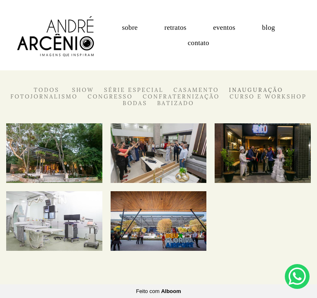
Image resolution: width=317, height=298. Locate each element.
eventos (224, 27)
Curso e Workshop (268, 96)
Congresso (110, 96)
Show (83, 90)
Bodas (135, 103)
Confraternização (181, 96)
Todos (46, 90)
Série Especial (133, 90)
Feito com (158, 291)
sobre (129, 27)
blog (268, 27)
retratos (175, 27)
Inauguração (256, 90)
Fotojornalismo (44, 96)
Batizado (175, 103)
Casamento (196, 90)
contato (198, 43)
